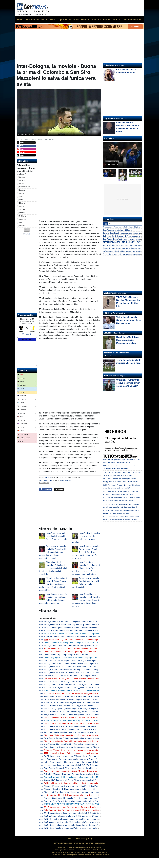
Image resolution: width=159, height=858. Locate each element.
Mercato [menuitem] (116, 19)
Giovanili (108, 333)
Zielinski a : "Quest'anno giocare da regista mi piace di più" (74, 708)
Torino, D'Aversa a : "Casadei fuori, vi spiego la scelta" (70, 729)
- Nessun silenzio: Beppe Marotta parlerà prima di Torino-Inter (73, 741)
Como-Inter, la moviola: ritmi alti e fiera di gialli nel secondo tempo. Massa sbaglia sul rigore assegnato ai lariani (52, 552)
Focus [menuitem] (44, 19)
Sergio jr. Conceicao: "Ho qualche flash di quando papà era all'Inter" (74, 798)
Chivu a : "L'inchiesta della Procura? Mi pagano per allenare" (75, 658)
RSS (103, 843)
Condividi (45, 489)
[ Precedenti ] (26, 334)
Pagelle (107, 313)
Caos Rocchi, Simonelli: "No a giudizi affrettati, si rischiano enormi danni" (76, 768)
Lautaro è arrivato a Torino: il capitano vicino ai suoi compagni (73, 753)
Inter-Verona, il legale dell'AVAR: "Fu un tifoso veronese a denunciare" (74, 744)
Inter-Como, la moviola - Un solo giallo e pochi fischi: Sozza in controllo (56, 536)
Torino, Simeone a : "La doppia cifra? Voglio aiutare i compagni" (74, 646)
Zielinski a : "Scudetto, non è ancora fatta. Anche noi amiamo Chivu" (76, 717)
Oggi (105, 224)
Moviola (48, 478)
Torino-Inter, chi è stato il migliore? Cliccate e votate (66, 681)
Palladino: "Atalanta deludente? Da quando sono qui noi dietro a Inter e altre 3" (78, 774)
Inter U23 (108, 376)
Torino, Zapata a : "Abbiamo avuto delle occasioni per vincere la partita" (77, 664)
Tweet (59, 489)
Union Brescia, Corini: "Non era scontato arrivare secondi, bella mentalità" (76, 762)
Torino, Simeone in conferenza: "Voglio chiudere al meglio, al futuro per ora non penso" (82, 622)
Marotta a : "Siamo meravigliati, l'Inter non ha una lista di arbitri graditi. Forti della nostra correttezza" (90, 702)
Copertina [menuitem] (62, 19)
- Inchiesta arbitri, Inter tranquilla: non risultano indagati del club (74, 783)
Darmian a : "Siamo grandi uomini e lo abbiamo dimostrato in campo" (76, 678)
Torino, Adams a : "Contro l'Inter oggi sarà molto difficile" (71, 711)
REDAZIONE (67, 843)
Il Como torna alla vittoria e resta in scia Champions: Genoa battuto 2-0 (75, 732)
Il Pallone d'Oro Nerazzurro (116, 353)
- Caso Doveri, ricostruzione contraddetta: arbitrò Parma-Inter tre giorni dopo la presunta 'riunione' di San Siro (96, 801)
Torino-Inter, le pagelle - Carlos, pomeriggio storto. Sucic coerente (72, 687)
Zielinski (22, 196)
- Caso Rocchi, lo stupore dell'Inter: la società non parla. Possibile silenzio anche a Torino (85, 828)
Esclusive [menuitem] (74, 19)
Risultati (27, 234)
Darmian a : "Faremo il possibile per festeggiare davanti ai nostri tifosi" (77, 675)
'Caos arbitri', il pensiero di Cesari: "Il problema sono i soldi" (70, 780)
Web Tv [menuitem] (106, 19)
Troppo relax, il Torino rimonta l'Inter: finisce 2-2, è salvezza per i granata (76, 690)
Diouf (21, 222)
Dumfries (22, 219)
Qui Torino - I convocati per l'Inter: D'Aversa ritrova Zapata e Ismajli (73, 756)
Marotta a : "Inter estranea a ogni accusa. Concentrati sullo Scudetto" (78, 720)
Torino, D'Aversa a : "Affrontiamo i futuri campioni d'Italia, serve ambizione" (78, 726)
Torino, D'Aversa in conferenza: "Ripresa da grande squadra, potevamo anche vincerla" (82, 625)
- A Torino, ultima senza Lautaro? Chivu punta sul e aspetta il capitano (79, 816)
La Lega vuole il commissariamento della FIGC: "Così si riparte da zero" (75, 765)
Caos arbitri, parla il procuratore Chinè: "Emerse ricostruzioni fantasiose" (76, 771)
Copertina (108, 118)
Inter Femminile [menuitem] (130, 19)
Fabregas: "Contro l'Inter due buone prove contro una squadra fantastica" (76, 750)
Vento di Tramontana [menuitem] (91, 19)
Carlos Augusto (24, 187)
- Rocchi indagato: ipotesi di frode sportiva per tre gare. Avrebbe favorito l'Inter (80, 825)
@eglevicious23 (65, 480)
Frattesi (22, 226)
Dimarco (22, 203)
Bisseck (22, 180)
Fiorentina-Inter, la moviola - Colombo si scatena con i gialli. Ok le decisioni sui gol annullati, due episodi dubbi (53, 568)
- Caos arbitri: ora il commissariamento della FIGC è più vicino (72, 813)
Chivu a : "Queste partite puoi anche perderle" (67, 655)
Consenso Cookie (73, 839)
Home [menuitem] (19, 19)
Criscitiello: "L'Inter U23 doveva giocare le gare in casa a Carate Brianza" (128, 383)
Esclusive (108, 293)
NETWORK (58, 843)
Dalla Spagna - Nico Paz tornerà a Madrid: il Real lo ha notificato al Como (76, 810)
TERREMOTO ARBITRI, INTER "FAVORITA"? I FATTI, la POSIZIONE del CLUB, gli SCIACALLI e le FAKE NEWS (94, 804)
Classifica (22, 370)
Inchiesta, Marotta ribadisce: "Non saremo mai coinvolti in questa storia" (75, 631)
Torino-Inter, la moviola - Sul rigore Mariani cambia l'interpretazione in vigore (77, 634)
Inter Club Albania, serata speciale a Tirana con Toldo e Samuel (72, 637)
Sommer (22, 177)
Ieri (110, 224)
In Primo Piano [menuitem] (32, 19)
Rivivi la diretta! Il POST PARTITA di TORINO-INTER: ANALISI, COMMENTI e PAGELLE (83, 696)
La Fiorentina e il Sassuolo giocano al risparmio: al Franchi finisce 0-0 (74, 759)
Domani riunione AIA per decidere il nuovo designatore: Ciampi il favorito (76, 747)
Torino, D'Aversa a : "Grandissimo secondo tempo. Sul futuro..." (74, 667)
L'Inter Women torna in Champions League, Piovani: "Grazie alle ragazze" (76, 699)
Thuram (22, 209)
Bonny (21, 206)
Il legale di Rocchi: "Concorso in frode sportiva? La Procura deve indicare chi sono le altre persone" (87, 714)
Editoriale (108, 65)
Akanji (21, 184)
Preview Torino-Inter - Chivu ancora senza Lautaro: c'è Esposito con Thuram (130, 254)
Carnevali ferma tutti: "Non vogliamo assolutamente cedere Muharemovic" (76, 777)
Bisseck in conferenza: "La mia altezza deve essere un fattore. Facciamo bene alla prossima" (85, 649)
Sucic (21, 200)
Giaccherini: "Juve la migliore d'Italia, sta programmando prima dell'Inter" (76, 792)
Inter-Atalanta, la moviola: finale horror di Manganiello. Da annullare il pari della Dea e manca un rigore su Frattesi (86, 568)
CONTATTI (89, 843)
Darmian (22, 190)
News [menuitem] (52, 19)
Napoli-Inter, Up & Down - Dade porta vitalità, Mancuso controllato (128, 340)
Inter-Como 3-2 (112, 164)
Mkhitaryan (23, 216)
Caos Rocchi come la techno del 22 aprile (117, 230)
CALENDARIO (79, 843)
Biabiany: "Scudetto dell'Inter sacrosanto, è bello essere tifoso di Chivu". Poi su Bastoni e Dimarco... (88, 789)
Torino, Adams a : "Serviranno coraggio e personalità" (69, 705)
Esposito (22, 213)
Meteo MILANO (26, 339)
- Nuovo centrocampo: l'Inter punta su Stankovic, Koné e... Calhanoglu (76, 807)
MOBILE (98, 843)
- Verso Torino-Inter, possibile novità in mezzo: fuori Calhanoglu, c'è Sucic (78, 735)
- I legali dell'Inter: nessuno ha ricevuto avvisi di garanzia (75, 795)
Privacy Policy (86, 839)
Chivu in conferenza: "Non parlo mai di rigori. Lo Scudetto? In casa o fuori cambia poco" (82, 643)
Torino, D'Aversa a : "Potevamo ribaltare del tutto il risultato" (71, 672)
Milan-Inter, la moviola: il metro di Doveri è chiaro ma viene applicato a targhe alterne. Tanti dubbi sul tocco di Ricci (53, 584)
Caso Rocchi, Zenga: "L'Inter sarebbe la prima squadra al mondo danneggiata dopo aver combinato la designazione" (95, 738)
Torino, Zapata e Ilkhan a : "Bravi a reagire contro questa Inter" (74, 684)
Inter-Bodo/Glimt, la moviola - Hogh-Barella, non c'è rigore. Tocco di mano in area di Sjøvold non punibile (86, 600)
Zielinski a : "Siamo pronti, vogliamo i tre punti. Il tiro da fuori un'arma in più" (78, 723)
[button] (27, 230)
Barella (21, 193)
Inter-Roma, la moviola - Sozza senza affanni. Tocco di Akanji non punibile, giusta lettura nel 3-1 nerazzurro (86, 552)
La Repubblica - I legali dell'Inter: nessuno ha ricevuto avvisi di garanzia (128, 251)
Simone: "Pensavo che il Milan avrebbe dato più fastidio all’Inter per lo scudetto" (79, 786)
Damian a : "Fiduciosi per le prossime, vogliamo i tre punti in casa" (74, 661)
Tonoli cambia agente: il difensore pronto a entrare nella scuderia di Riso (75, 628)
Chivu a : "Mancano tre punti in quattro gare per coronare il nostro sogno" (77, 652)
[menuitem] (140, 20)
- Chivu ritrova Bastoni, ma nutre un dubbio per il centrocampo (73, 819)
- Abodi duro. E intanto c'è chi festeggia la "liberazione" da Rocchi (75, 822)
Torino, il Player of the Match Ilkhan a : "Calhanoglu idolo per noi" (74, 670)
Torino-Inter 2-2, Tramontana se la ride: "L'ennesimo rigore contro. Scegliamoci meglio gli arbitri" (88, 640)
